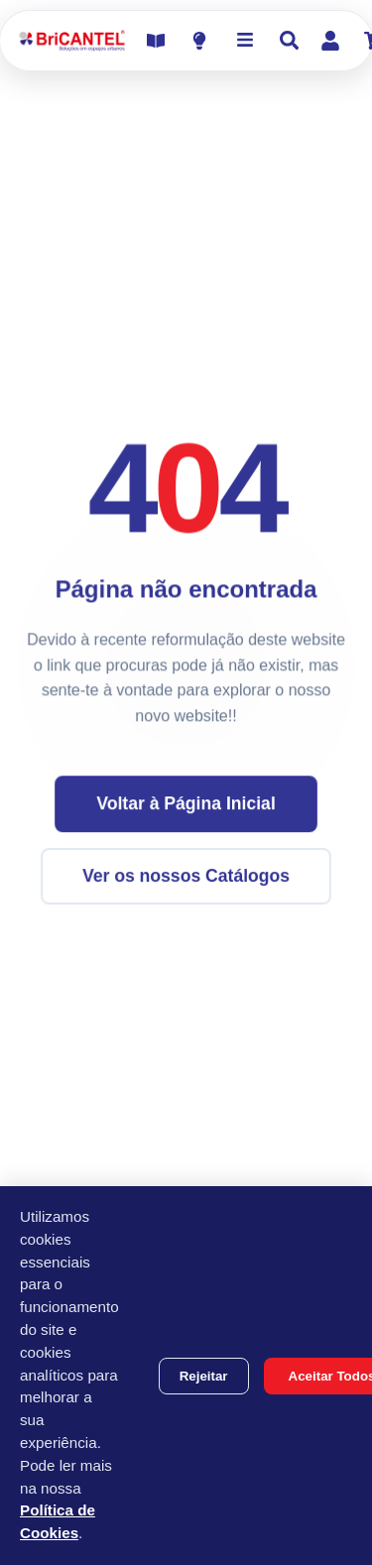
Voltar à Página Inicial (186, 805)
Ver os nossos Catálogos (186, 878)
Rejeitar (204, 1376)
